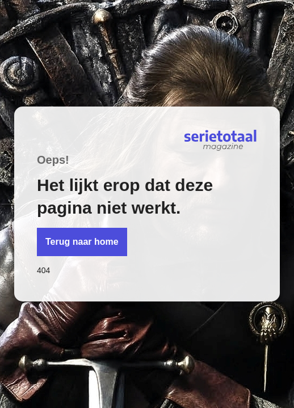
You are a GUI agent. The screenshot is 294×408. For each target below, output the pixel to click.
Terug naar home (82, 241)
